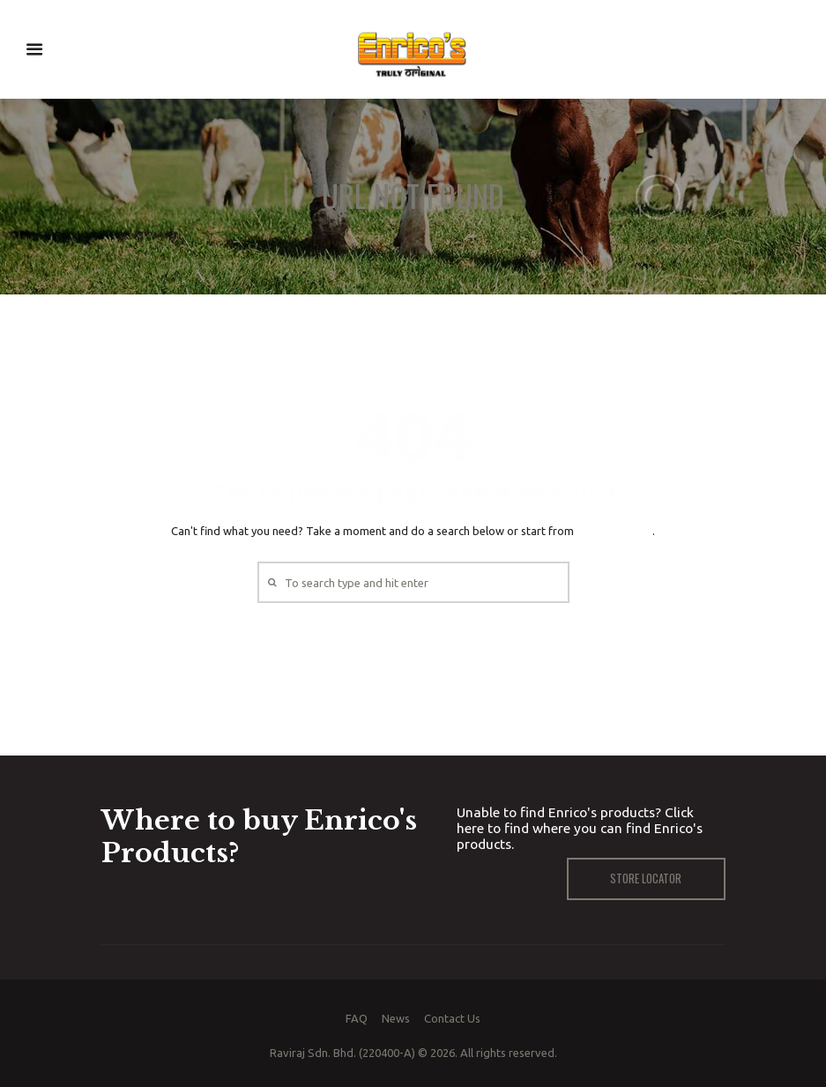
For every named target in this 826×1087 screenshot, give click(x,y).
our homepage (614, 531)
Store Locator (645, 878)
